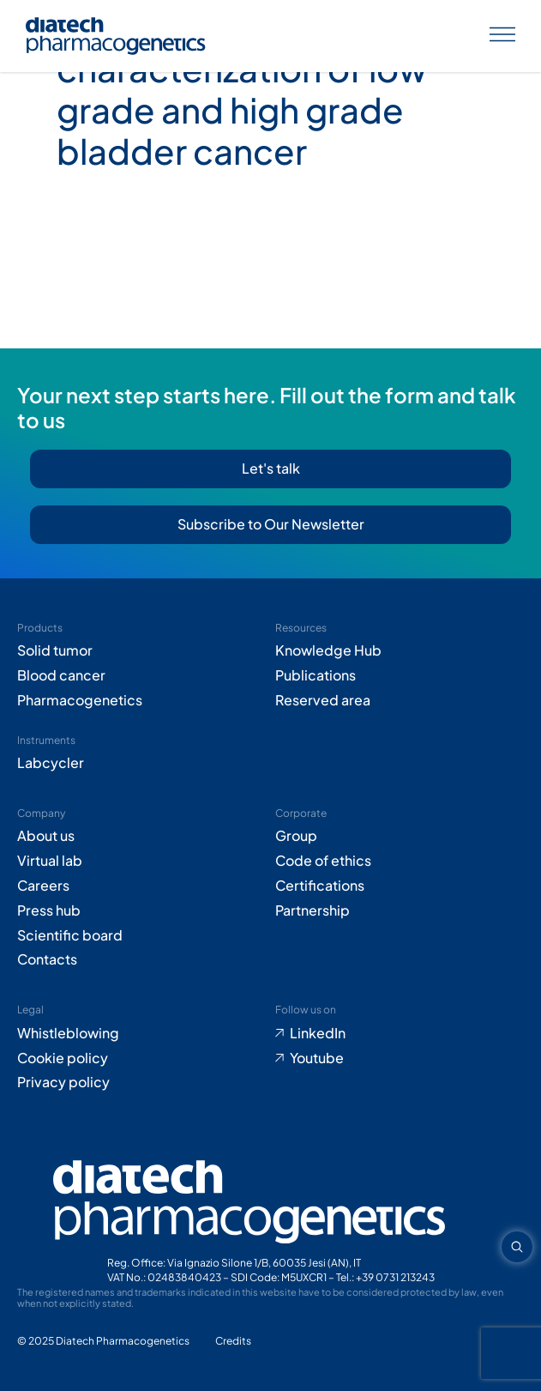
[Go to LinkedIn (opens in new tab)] (400, 1034)
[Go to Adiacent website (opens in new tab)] (233, 1341)
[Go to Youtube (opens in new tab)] (400, 1058)
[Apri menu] (502, 36)
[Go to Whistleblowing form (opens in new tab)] (142, 1034)
